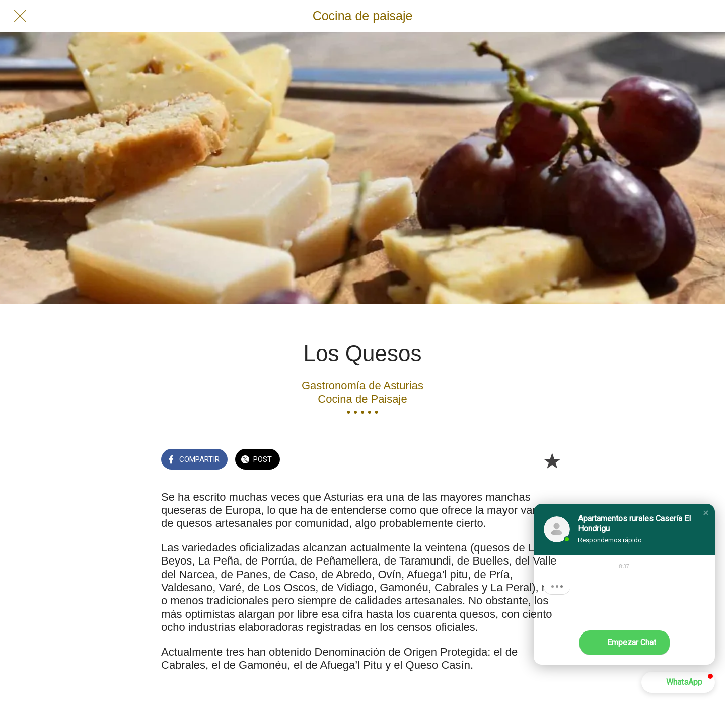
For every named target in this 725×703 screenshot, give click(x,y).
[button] (706, 513)
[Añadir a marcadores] (552, 460)
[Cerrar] (20, 16)
